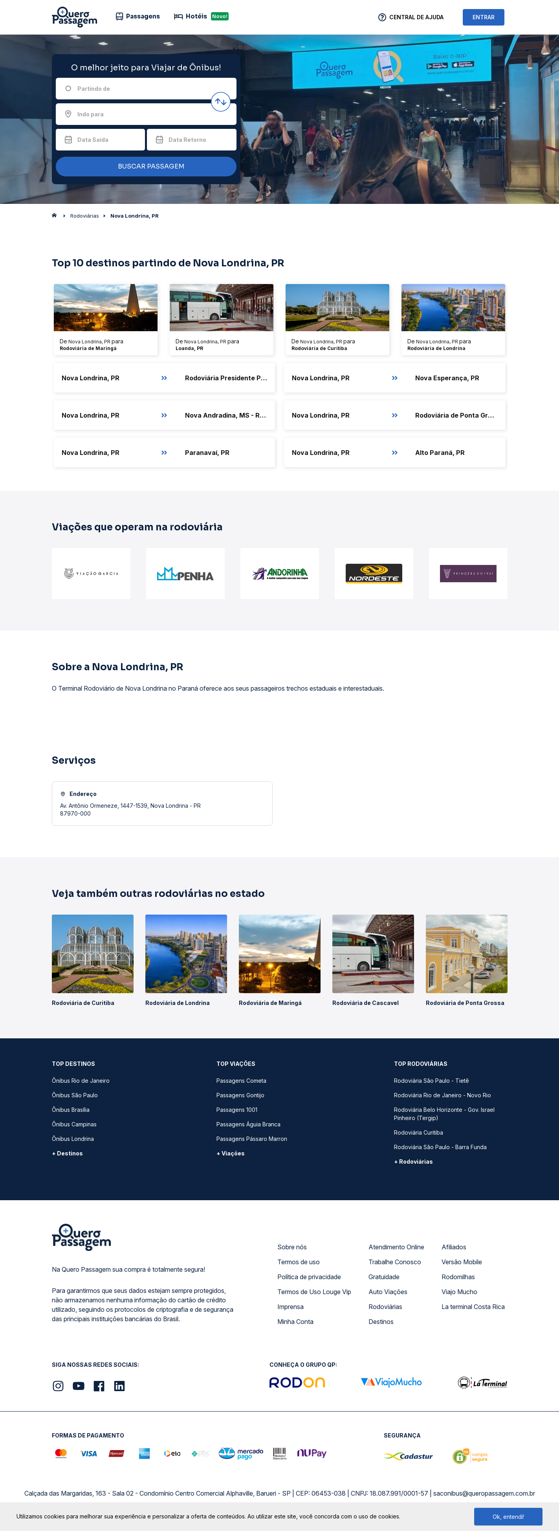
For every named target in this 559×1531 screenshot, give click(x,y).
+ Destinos (67, 1153)
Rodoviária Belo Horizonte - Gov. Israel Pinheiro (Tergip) (444, 1113)
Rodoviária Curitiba (418, 1132)
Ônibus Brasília (71, 1109)
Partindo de (93, 88)
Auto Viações (387, 1292)
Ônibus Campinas (74, 1124)
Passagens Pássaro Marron (251, 1138)
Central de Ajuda (416, 17)
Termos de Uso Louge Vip (314, 1292)
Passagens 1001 (236, 1109)
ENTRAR (484, 17)
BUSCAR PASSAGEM (144, 167)
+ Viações (230, 1153)
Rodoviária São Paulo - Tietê (431, 1080)
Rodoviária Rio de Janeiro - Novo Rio (442, 1095)
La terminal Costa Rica (473, 1307)
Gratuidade (384, 1277)
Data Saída (92, 139)
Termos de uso (298, 1262)
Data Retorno (187, 139)
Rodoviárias (385, 1307)
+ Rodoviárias (413, 1161)
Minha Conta (295, 1322)
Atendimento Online (396, 1247)
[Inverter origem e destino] (221, 102)
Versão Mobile (462, 1262)
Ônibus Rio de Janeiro (81, 1080)
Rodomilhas (458, 1277)
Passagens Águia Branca (248, 1124)
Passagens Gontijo (240, 1095)
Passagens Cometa (241, 1080)
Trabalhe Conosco (394, 1262)
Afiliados (454, 1247)
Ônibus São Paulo (75, 1095)
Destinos (381, 1322)
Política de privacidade (309, 1277)
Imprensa (290, 1307)
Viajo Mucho (459, 1292)
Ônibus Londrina (73, 1138)
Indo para (90, 114)
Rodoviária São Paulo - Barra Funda (440, 1147)
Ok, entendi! (508, 1516)
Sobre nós (292, 1247)
